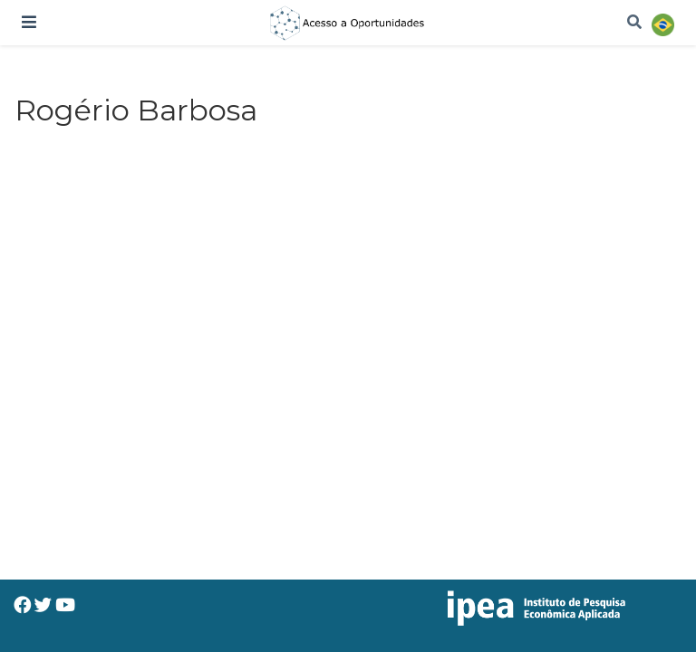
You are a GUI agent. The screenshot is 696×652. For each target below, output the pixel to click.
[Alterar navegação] (29, 22)
